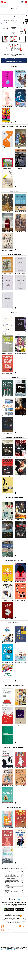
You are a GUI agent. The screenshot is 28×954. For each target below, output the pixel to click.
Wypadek (6, 892)
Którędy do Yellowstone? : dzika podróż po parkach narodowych (16, 891)
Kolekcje (17, 22)
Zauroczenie (7, 885)
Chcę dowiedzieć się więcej (7, 949)
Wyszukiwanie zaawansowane (7, 22)
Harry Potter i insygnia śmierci (10, 874)
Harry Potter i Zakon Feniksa (10, 875)
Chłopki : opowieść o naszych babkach (11, 880)
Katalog (13, 16)
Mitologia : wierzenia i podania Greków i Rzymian (13, 871)
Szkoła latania (7, 882)
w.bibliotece (13, 919)
